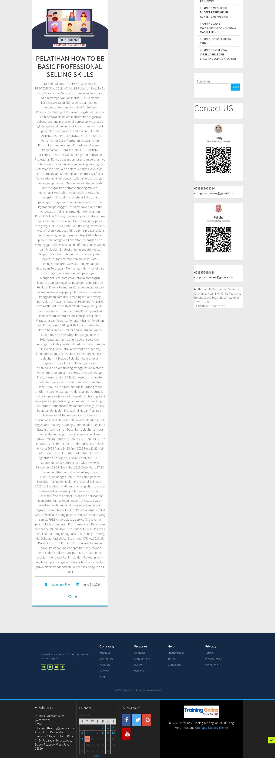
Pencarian (203, 81)
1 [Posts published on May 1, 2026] (103, 727)
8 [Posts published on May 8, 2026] (103, 733)
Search (236, 86)
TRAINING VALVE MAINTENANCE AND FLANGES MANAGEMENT (218, 28)
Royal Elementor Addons (148, 690)
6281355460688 (204, 272)
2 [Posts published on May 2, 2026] (108, 727)
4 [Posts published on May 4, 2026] (82, 733)
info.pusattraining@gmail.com (214, 193)
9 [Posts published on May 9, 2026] (108, 733)
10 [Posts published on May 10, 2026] (113, 733)
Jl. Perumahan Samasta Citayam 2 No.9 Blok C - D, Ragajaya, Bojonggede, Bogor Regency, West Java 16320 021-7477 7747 (217, 297)
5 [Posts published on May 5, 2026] (87, 733)
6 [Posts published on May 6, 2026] (92, 733)
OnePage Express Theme (211, 728)
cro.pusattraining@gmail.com (213, 277)
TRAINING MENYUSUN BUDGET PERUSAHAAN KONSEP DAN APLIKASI (214, 12)
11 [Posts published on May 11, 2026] (81, 739)
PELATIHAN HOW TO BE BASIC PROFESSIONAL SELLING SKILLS (70, 66)
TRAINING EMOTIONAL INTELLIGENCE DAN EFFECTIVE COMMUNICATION (218, 54)
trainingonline (61, 584)
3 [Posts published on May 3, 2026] (113, 727)
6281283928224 (204, 188)
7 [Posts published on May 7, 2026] (97, 733)
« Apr (96, 756)
